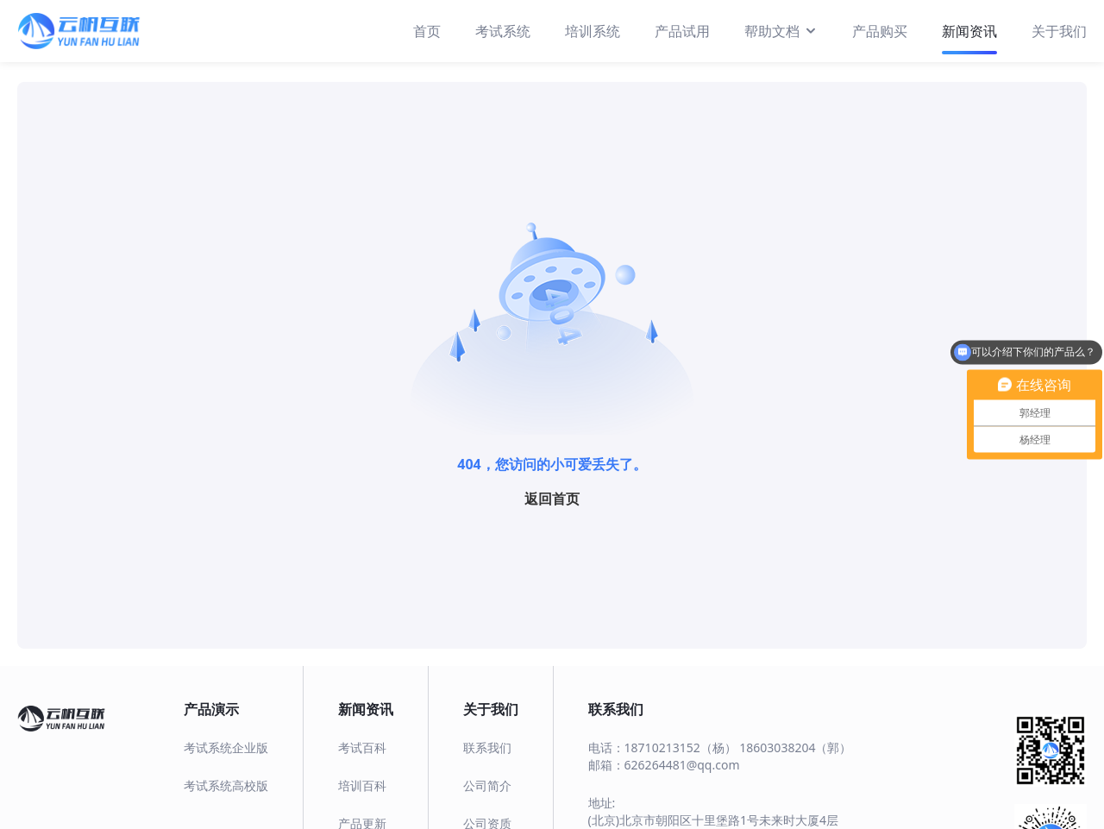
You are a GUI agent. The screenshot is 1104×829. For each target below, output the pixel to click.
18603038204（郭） (795, 747)
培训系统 (592, 31)
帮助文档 (781, 30)
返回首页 (552, 498)
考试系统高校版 (226, 785)
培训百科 (362, 785)
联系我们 (487, 747)
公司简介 (487, 785)
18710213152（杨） (680, 747)
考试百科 (362, 747)
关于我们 (1059, 31)
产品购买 (879, 31)
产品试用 (682, 31)
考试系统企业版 (226, 747)
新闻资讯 (969, 31)
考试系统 (502, 31)
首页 (427, 31)
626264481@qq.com (682, 765)
